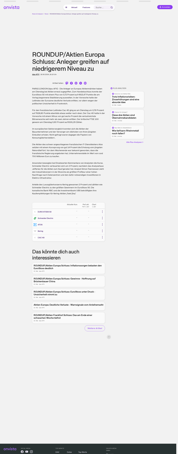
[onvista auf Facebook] (22, 452)
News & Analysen (37, 14)
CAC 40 (41, 237)
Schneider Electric (45, 218)
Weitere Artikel (95, 328)
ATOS (40, 224)
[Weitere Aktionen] (102, 211)
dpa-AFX (35, 74)
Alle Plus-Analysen (135, 142)
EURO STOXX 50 (44, 212)
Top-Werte (82, 452)
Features (86, 7)
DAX (57, 452)
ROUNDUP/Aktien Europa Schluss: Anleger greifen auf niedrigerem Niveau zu (74, 14)
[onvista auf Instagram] (31, 452)
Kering (40, 231)
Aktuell (74, 7)
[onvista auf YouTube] (26, 452)
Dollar (69, 452)
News (46, 14)
